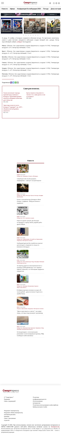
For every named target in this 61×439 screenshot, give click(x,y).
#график (41, 213)
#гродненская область (27, 347)
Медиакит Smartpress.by (11, 419)
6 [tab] (36, 35)
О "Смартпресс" (9, 406)
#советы (30, 194)
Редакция (7, 408)
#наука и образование (22, 326)
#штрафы (36, 279)
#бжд (24, 213)
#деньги (36, 304)
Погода (45, 9)
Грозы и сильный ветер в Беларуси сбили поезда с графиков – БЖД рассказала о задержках (29, 219)
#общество (4, 51)
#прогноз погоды (12, 51)
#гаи (24, 279)
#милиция (41, 279)
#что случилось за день (28, 235)
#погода (19, 51)
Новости (5, 9)
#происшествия (26, 345)
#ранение (32, 345)
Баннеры (6, 425)
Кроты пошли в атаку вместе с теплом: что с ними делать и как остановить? (35, 112)
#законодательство (21, 281)
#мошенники (31, 304)
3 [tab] (29, 35)
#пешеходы (28, 279)
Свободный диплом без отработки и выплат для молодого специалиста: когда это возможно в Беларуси (30, 262)
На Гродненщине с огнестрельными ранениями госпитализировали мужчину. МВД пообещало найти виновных (30, 351)
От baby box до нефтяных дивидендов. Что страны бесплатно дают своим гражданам (33, 30)
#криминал (38, 345)
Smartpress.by (55, 435)
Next (59, 25)
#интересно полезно (27, 258)
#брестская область (21, 305)
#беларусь (35, 194)
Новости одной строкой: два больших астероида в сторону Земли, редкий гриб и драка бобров (29, 240)
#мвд (42, 345)
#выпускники (39, 257)
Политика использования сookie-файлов (45, 414)
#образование (26, 257)
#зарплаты (19, 258)
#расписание (20, 214)
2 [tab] (26, 35)
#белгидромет (24, 51)
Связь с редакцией (9, 410)
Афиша (12, 9)
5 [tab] (33, 35)
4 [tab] (31, 35)
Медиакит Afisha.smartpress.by (13, 421)
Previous (2, 25)
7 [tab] (38, 35)
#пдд (32, 279)
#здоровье (25, 194)
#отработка (33, 257)
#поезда (36, 213)
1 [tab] (24, 35)
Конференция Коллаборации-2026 (29, 9)
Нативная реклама (9, 423)
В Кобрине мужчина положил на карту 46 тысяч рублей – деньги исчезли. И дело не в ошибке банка (29, 309)
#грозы (32, 213)
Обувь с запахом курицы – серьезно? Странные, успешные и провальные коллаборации (12, 29)
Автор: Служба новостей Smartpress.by (11, 48)
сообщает (19, 59)
